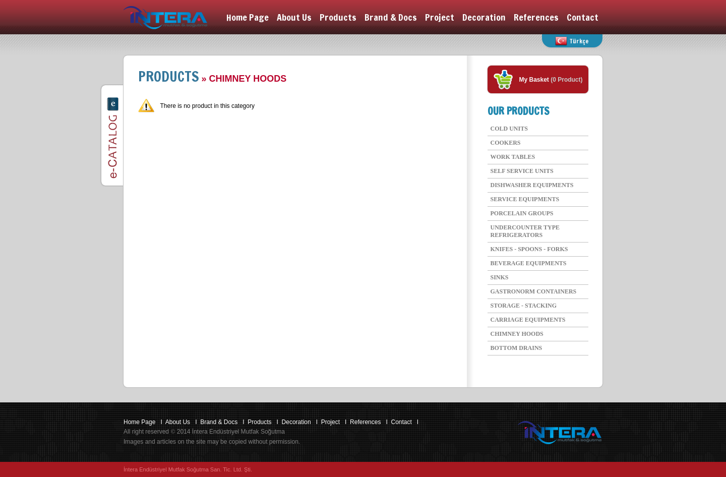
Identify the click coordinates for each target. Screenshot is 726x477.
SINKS (500, 277)
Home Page (247, 17)
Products (338, 17)
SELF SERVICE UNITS (522, 170)
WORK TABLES (513, 156)
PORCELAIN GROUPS (522, 213)
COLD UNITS (509, 128)
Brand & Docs (391, 17)
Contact (582, 17)
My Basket (535, 79)
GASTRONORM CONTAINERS (534, 291)
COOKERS (506, 142)
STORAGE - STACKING (524, 305)
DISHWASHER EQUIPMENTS (532, 185)
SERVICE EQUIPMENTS (525, 199)
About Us (294, 17)
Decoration (484, 17)
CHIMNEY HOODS (517, 333)
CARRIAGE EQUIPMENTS (528, 319)
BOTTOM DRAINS (516, 347)
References (536, 17)
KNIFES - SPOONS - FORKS (529, 249)
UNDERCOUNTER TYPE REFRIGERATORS (525, 231)
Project (439, 17)
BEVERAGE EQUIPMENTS (529, 263)
